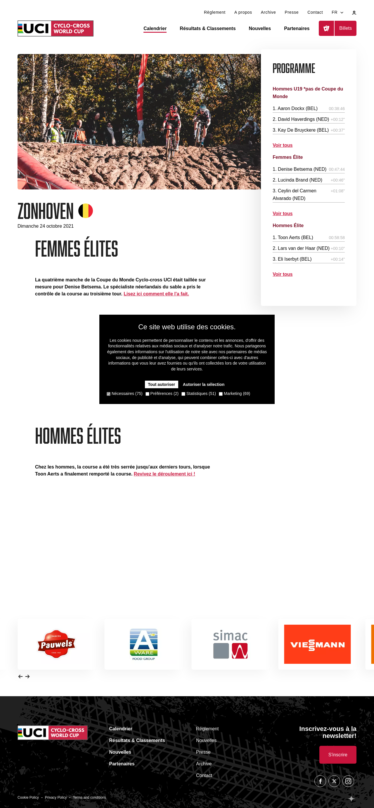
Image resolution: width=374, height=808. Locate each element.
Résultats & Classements (208, 28)
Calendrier (155, 28)
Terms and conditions (89, 797)
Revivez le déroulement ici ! (164, 473)
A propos (243, 12)
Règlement (215, 12)
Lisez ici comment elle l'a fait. (156, 293)
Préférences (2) (162, 393)
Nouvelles (260, 28)
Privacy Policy (56, 797)
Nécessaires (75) (125, 393)
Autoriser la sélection (203, 384)
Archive (268, 12)
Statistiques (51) (198, 393)
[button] (20, 676)
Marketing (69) (234, 393)
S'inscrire (337, 754)
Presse (292, 12)
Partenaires (296, 28)
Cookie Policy (28, 797)
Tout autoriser (161, 384)
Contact (315, 12)
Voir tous (282, 145)
